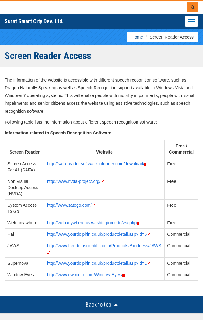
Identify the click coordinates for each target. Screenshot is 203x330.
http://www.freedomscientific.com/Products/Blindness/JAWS (104, 245)
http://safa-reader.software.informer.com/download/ (95, 163)
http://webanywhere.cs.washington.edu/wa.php (92, 222)
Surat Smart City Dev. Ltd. (34, 21)
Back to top (101, 304)
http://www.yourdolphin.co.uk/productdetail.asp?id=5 (97, 234)
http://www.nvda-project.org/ (74, 181)
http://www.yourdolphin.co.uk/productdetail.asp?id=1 (97, 263)
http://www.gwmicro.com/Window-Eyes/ (84, 274)
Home (137, 37)
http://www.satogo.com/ (69, 205)
